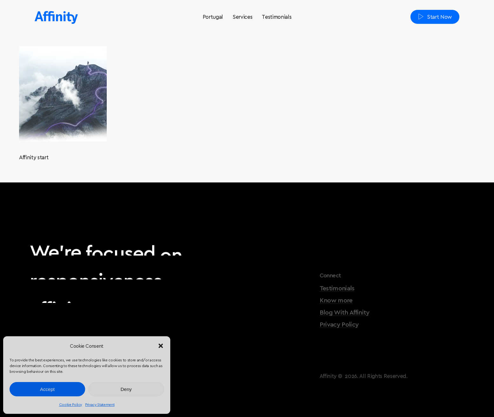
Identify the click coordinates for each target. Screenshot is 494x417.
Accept (47, 389)
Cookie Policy (70, 404)
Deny (126, 389)
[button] (161, 346)
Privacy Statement (99, 404)
